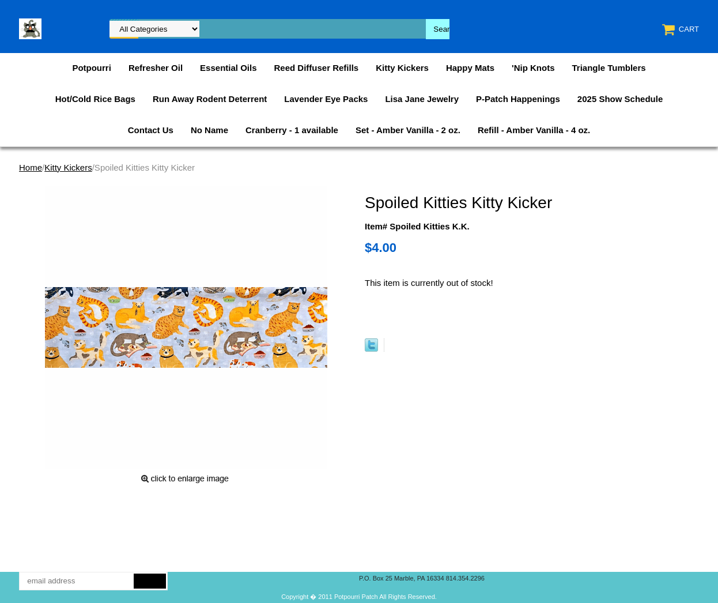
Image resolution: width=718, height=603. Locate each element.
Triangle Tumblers (609, 68)
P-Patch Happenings (518, 99)
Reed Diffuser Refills (316, 68)
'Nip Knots (533, 68)
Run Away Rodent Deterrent (210, 99)
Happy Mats (470, 68)
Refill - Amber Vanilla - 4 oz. (534, 130)
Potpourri (91, 68)
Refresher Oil (156, 68)
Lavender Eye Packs (326, 99)
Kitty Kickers (402, 68)
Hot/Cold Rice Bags (95, 99)
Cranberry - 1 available (291, 130)
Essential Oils (228, 68)
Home (30, 167)
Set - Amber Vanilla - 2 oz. (408, 130)
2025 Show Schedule (620, 99)
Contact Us (150, 130)
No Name (209, 130)
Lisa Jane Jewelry (422, 99)
